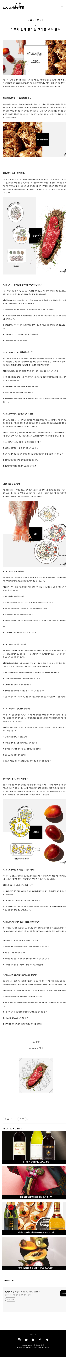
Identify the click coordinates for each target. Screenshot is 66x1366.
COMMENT (9, 1280)
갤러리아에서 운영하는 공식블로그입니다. (19, 1295)
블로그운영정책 (39, 1345)
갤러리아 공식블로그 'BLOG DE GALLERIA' (23, 1291)
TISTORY (33, 1335)
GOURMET (36, 19)
